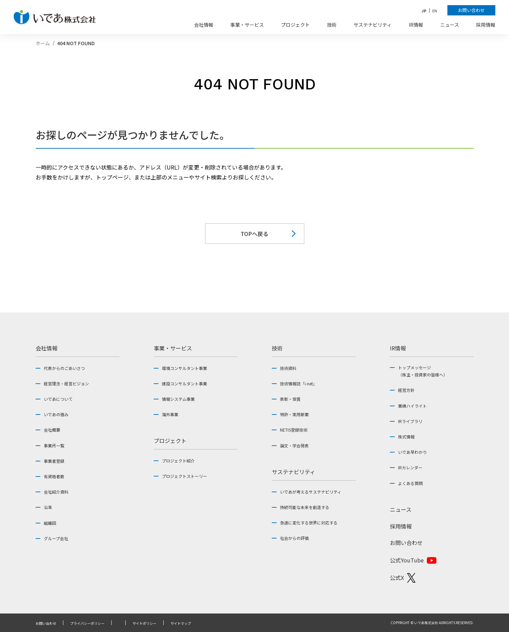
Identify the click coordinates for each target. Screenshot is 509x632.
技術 (277, 348)
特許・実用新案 (294, 414)
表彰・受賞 (290, 399)
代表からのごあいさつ (64, 368)
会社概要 (52, 430)
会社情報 (47, 348)
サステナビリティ (293, 472)
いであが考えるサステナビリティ (310, 492)
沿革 (48, 507)
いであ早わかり (412, 452)
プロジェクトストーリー (184, 476)
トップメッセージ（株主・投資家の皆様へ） (422, 371)
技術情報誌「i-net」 (298, 383)
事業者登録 (54, 461)
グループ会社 (56, 538)
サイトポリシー (144, 623)
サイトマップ (180, 623)
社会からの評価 (294, 538)
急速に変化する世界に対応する (309, 522)
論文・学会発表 (294, 445)
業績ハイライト (412, 406)
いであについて (58, 399)
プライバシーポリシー (87, 623)
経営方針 (406, 390)
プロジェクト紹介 (178, 460)
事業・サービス (173, 348)
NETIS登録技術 (293, 430)
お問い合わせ (406, 542)
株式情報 (406, 436)
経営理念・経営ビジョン (66, 383)
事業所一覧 (54, 445)
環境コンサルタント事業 (184, 368)
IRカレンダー (410, 467)
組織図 (50, 523)
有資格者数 (54, 476)
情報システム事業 (178, 399)
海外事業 (170, 414)
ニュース (400, 509)
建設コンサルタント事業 (184, 383)
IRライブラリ (410, 421)
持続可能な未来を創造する (304, 507)
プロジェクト (170, 440)
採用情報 (401, 526)
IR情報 (398, 348)
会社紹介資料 (56, 492)
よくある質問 (410, 483)
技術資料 (288, 368)
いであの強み (56, 414)
